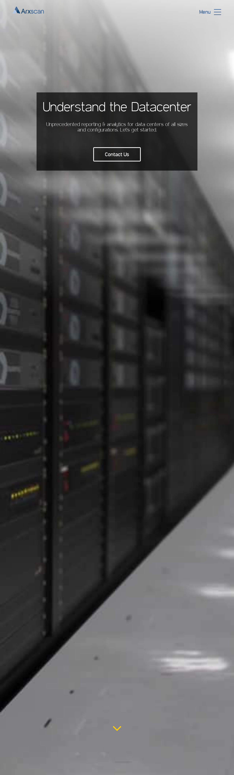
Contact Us (117, 154)
